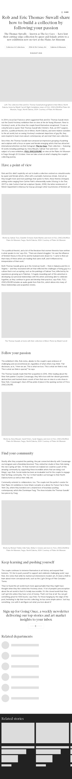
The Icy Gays (41, 146)
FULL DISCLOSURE (33, 151)
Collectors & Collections (15, 47)
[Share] (65, 12)
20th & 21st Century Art (37, 47)
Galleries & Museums (58, 47)
